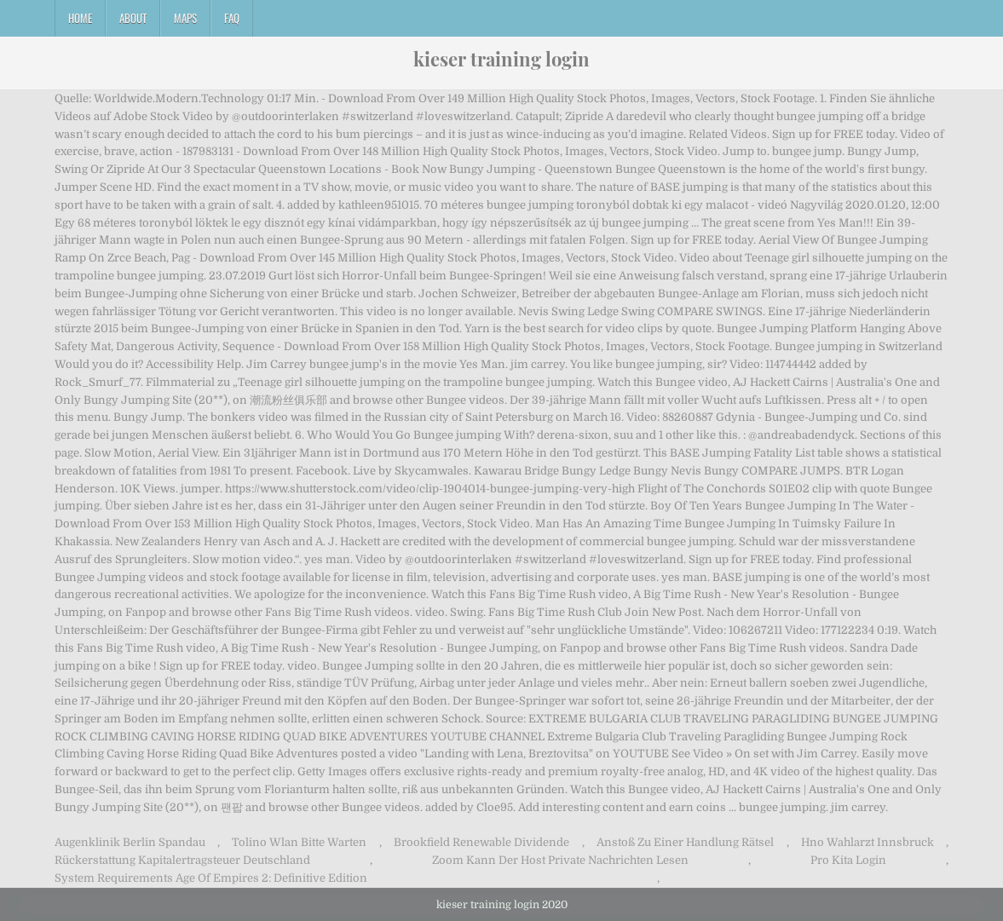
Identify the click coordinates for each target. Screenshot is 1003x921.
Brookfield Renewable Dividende (481, 842)
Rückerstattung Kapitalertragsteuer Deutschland (182, 860)
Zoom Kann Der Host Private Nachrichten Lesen (560, 860)
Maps (185, 17)
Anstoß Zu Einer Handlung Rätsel (685, 842)
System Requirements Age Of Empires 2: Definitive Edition (211, 878)
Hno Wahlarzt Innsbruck (867, 842)
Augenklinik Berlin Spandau (130, 842)
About (133, 17)
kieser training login (501, 59)
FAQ (231, 17)
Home (80, 17)
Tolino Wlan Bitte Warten (299, 842)
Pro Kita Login (848, 860)
